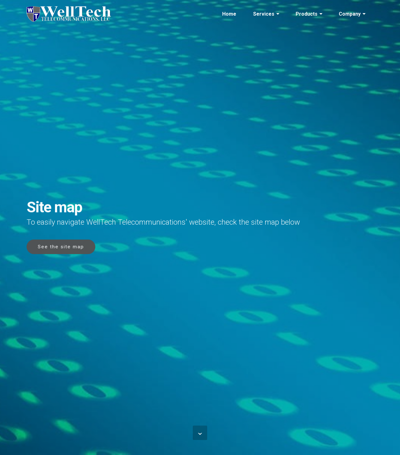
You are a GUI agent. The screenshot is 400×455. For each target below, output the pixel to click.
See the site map (61, 247)
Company (350, 14)
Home (229, 14)
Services (263, 14)
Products (307, 14)
